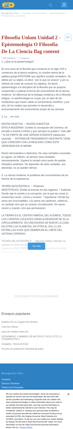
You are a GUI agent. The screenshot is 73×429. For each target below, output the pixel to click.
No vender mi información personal (18, 403)
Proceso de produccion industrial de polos (22, 349)
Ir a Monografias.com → (14, 411)
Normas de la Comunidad (14, 395)
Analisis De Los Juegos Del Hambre (19, 322)
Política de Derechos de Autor (16, 391)
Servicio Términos (10, 383)
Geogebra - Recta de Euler (14, 344)
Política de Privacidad (12, 387)
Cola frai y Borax (9, 327)
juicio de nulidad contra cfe (14, 331)
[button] (68, 45)
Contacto (5, 379)
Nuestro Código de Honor (14, 399)
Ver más (36, 246)
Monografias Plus (10, 13)
